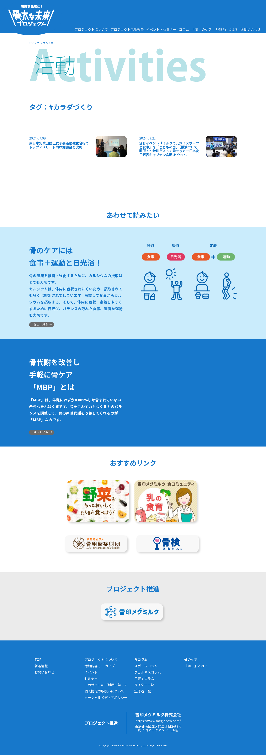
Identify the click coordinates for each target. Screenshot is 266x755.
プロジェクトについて (91, 29)
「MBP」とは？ (226, 29)
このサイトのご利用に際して (106, 684)
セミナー (91, 678)
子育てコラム (144, 678)
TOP (31, 43)
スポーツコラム (146, 665)
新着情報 (41, 665)
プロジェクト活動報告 (127, 29)
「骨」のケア (202, 29)
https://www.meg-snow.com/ (158, 720)
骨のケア (190, 659)
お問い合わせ (251, 29)
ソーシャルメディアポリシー (105, 697)
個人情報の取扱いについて (104, 690)
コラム (184, 29)
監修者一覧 (142, 690)
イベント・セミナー (161, 29)
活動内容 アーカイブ (99, 665)
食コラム (141, 659)
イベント (91, 672)
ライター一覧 (144, 684)
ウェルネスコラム (147, 672)
